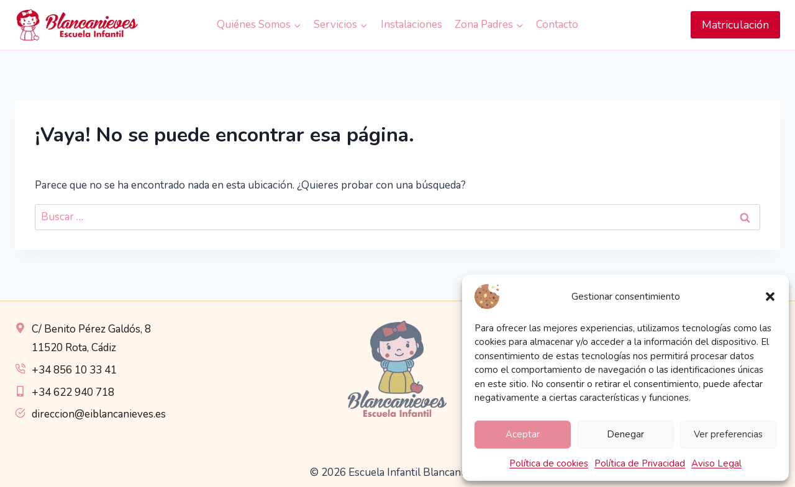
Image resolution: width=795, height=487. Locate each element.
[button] (770, 296)
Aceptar (523, 434)
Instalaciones (411, 24)
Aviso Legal (716, 463)
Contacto (557, 24)
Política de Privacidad (639, 463)
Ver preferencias (728, 434)
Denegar (625, 434)
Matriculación (735, 24)
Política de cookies (548, 463)
